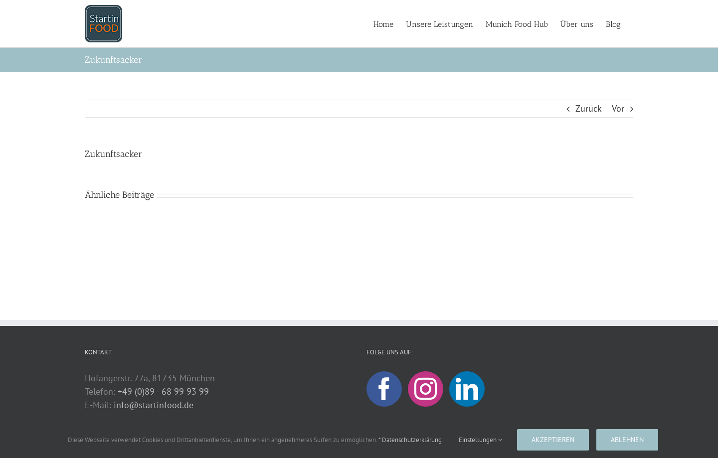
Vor (618, 108)
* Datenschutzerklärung (410, 440)
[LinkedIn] (467, 389)
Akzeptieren (553, 439)
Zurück (588, 108)
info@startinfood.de (153, 405)
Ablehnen (627, 439)
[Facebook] (384, 389)
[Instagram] (425, 389)
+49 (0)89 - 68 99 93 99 (163, 391)
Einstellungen (480, 440)
